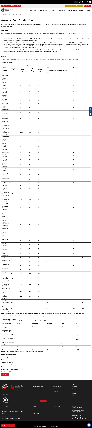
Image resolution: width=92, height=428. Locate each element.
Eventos (54, 410)
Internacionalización (72, 10)
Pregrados (35, 406)
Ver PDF (5, 374)
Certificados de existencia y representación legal (12, 411)
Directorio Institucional (38, 386)
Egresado (33, 1)
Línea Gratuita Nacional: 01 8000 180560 (7, 393)
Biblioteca (81, 10)
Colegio (69, 5)
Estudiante (13, 1)
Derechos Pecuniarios (6, 416)
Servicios (53, 10)
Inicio (2, 14)
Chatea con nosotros (8, 425)
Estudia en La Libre (57, 386)
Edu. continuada (36, 410)
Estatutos (74, 386)
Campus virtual (50, 1)
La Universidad (33, 10)
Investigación (62, 10)
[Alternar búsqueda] (76, 2)
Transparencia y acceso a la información (10, 408)
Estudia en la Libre (44, 10)
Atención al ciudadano (7, 406)
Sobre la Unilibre (36, 413)
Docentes (74, 388)
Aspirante (7, 1)
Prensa (34, 388)
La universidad (56, 388)
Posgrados (35, 408)
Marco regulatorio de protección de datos (11, 418)
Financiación (88, 10)
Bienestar (74, 393)
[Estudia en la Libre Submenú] (49, 10)
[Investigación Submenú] (65, 10)
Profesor (19, 1)
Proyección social (56, 406)
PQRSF (3, 413)
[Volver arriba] (89, 425)
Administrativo (26, 1)
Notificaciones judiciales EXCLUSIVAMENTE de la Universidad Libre (46, 423)
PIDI (73, 395)
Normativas (8, 14)
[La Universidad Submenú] (37, 10)
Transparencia (58, 1)
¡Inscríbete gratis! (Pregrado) (11, 5)
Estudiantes (75, 390)
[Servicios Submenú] (56, 10)
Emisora (78, 5)
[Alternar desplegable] (45, 2)
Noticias (54, 408)
